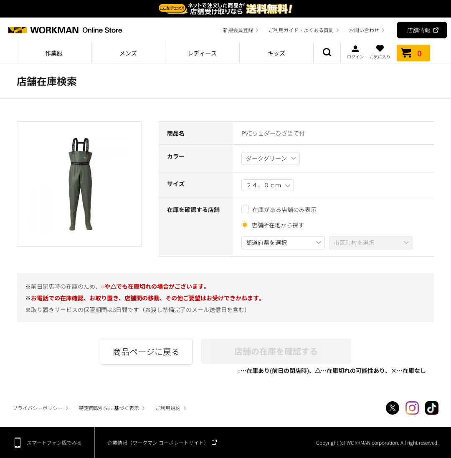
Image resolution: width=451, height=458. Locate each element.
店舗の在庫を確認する (276, 351)
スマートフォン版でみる (54, 442)
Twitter (392, 408)
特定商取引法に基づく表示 (109, 407)
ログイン (355, 52)
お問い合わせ (364, 29)
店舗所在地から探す (277, 225)
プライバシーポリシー (38, 407)
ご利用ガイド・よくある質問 (301, 29)
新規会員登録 (238, 29)
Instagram (412, 408)
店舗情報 (419, 30)
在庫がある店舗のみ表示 (279, 209)
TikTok (431, 408)
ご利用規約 (167, 407)
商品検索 (327, 53)
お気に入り (380, 52)
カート (413, 53)
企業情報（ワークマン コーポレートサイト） (158, 442)
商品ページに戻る (146, 351)
